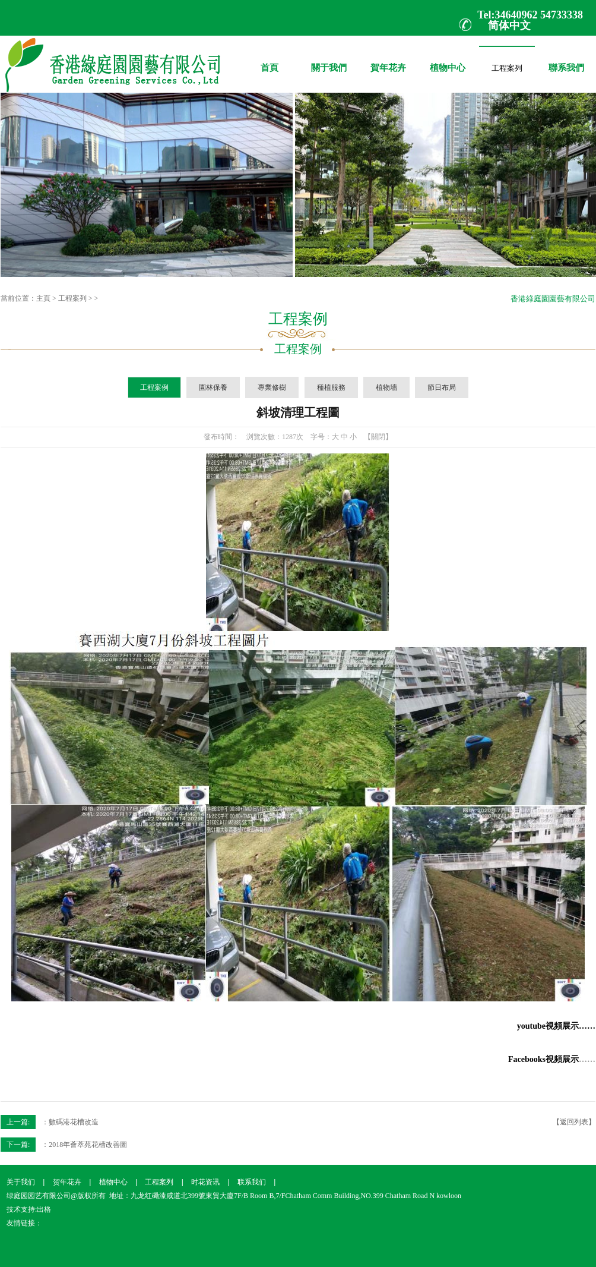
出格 (44, 1209)
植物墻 (386, 387)
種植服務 (331, 387)
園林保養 (213, 387)
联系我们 (251, 1182)
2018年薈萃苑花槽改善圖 (88, 1144)
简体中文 (509, 25)
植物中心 (447, 59)
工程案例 (154, 387)
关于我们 (21, 1182)
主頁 (43, 298)
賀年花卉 (388, 59)
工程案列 (507, 66)
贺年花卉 (67, 1182)
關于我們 (329, 59)
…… (587, 1059)
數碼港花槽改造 (74, 1122)
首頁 (269, 59)
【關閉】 (378, 437)
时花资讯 (205, 1182)
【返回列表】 (574, 1122)
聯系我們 (566, 59)
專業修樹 (272, 387)
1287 (289, 437)
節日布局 (441, 387)
